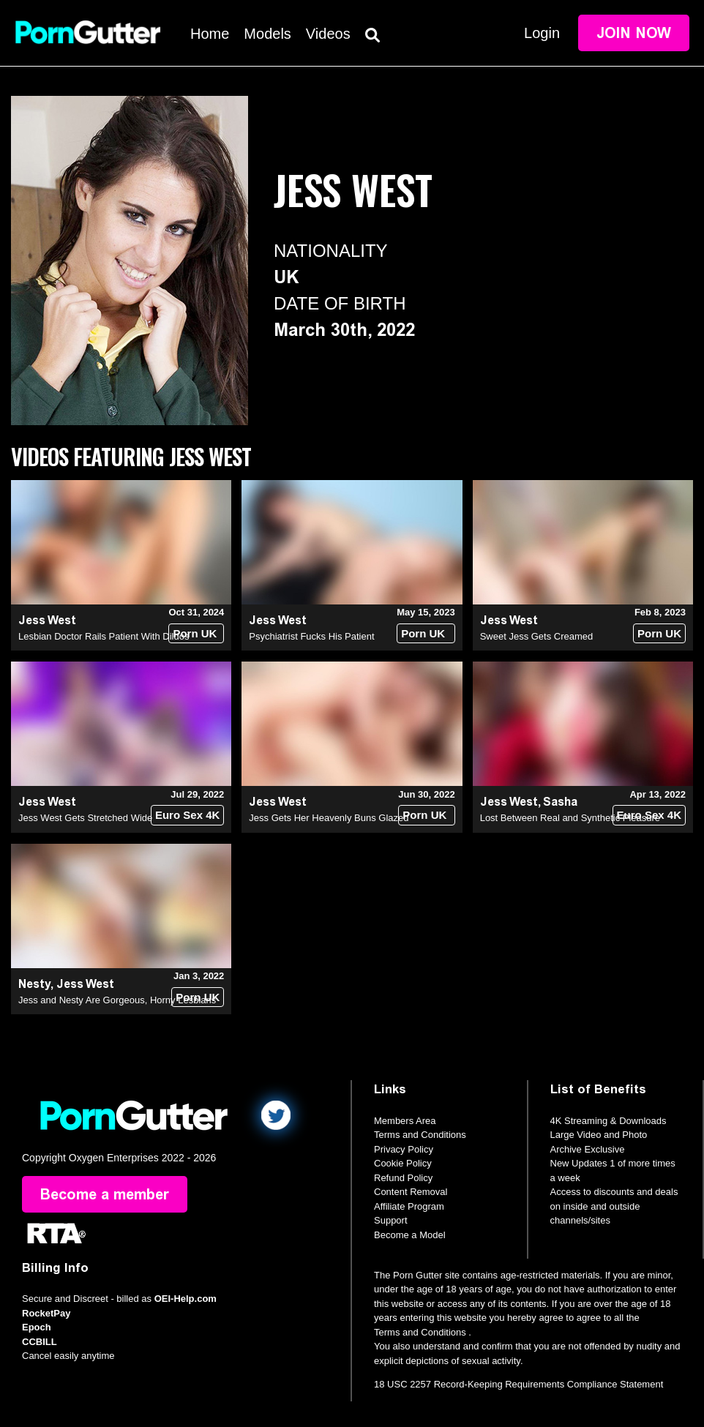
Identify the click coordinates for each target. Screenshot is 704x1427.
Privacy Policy (403, 1149)
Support (391, 1220)
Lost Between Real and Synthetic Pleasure (570, 817)
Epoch (36, 1327)
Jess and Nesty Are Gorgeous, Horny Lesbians (117, 1000)
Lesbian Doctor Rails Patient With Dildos (103, 636)
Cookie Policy (403, 1163)
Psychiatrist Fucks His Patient (311, 636)
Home (209, 34)
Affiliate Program (409, 1206)
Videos (328, 34)
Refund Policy (403, 1177)
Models (267, 34)
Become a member (104, 1194)
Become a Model (410, 1234)
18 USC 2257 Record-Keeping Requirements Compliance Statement (518, 1384)
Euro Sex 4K (187, 815)
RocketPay (46, 1313)
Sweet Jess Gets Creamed (536, 636)
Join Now (633, 33)
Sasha (560, 802)
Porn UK (195, 633)
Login (542, 33)
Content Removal (410, 1191)
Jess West (47, 620)
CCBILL (39, 1341)
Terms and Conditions (420, 1134)
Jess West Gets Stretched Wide (85, 817)
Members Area (405, 1120)
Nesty (34, 984)
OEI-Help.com (185, 1298)
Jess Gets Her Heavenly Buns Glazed (328, 817)
